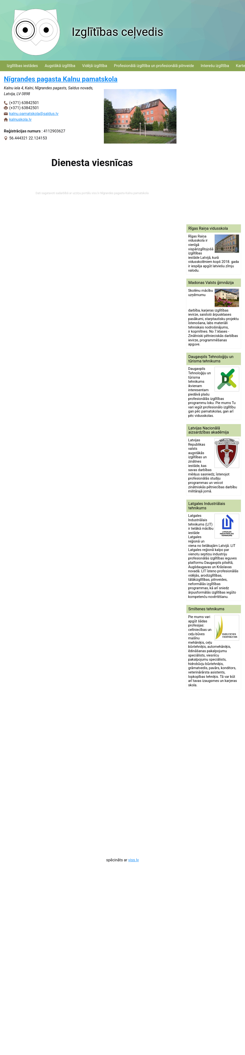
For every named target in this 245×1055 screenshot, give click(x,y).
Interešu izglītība (215, 65)
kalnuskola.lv (20, 119)
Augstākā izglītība (60, 65)
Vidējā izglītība (94, 65)
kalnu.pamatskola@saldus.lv (34, 113)
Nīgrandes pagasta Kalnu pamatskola (60, 79)
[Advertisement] (206, 147)
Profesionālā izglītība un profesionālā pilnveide (154, 65)
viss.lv (133, 860)
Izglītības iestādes (22, 65)
